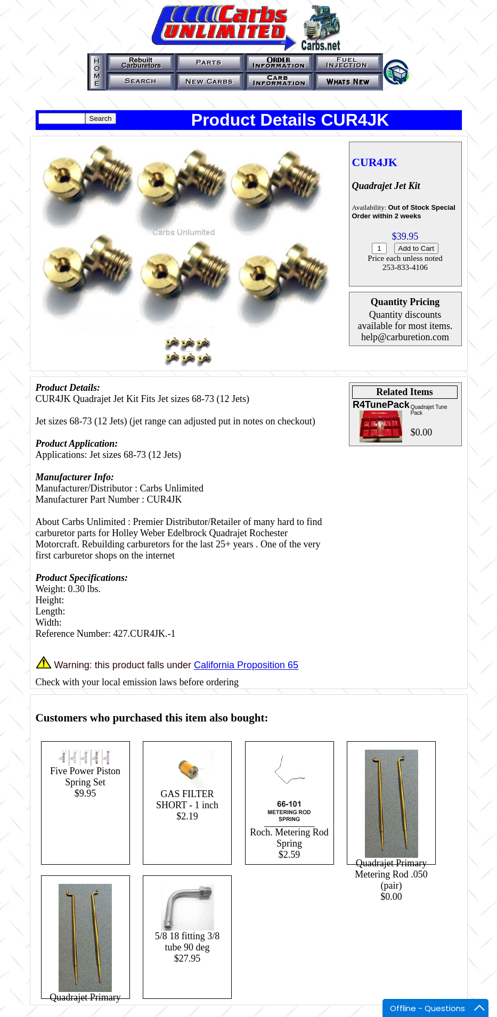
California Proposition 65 (246, 665)
